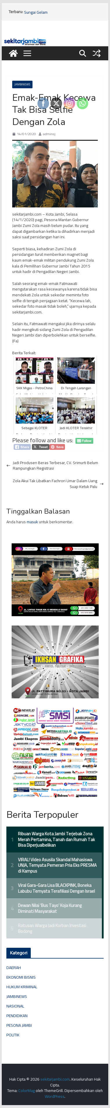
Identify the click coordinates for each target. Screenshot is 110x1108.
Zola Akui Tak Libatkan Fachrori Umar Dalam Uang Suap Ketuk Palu (58, 483)
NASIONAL (15, 1006)
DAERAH (13, 967)
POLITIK (12, 1035)
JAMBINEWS (22, 84)
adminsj (49, 134)
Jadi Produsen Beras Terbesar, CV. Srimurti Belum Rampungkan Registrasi (52, 465)
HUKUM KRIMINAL (21, 987)
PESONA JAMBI (19, 1025)
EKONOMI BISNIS (21, 977)
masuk (32, 522)
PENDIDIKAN (17, 1015)
